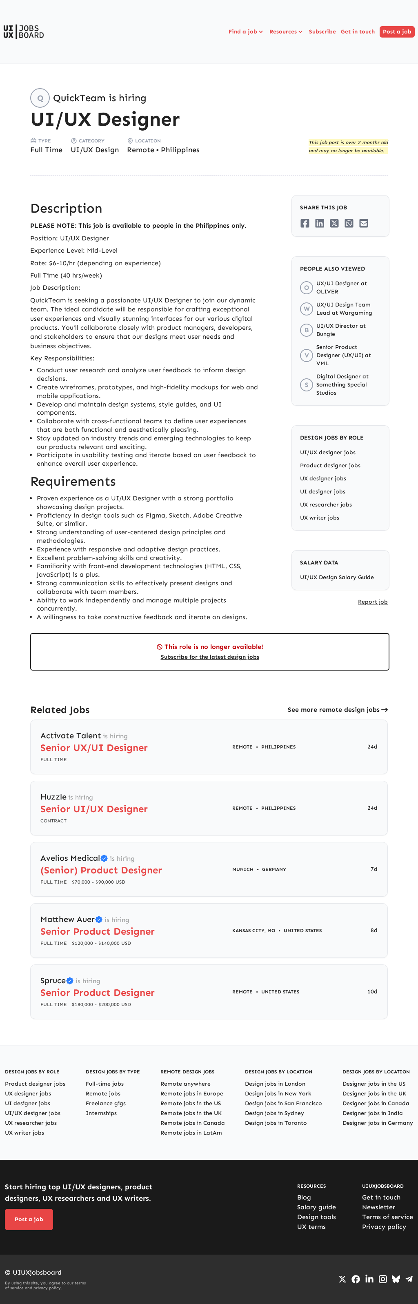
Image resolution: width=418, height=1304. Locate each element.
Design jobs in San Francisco (283, 1103)
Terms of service (387, 1217)
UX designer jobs (323, 478)
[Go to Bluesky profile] (396, 1279)
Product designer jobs (330, 465)
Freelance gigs (106, 1103)
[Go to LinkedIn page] (369, 1279)
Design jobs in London (275, 1083)
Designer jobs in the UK (374, 1093)
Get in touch (358, 31)
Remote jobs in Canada (192, 1123)
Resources (286, 32)
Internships (101, 1113)
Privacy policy (384, 1227)
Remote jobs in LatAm (191, 1132)
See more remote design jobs (334, 709)
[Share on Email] (364, 223)
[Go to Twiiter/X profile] (342, 1279)
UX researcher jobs (326, 504)
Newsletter (378, 1207)
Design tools (316, 1217)
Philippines (180, 149)
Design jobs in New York (278, 1093)
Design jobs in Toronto (276, 1123)
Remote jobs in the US (190, 1103)
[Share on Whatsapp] (349, 223)
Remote (140, 149)
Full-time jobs (105, 1083)
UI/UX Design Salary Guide (337, 577)
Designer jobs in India (372, 1113)
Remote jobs (103, 1093)
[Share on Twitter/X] (334, 223)
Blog (304, 1197)
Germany (274, 869)
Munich (242, 869)
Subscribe (322, 31)
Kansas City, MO (253, 930)
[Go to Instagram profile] (383, 1279)
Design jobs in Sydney (274, 1113)
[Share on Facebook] (305, 223)
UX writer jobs (319, 517)
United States (303, 930)
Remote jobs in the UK (191, 1113)
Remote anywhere (185, 1083)
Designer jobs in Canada (375, 1103)
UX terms (311, 1227)
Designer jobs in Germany (377, 1123)
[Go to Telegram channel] (409, 1279)
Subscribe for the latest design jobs (210, 656)
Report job (373, 601)
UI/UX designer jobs (328, 452)
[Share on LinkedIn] (320, 223)
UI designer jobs (322, 491)
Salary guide (316, 1207)
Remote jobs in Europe (191, 1093)
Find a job (247, 32)
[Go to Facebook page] (355, 1279)
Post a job (397, 31)
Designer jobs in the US (373, 1083)
